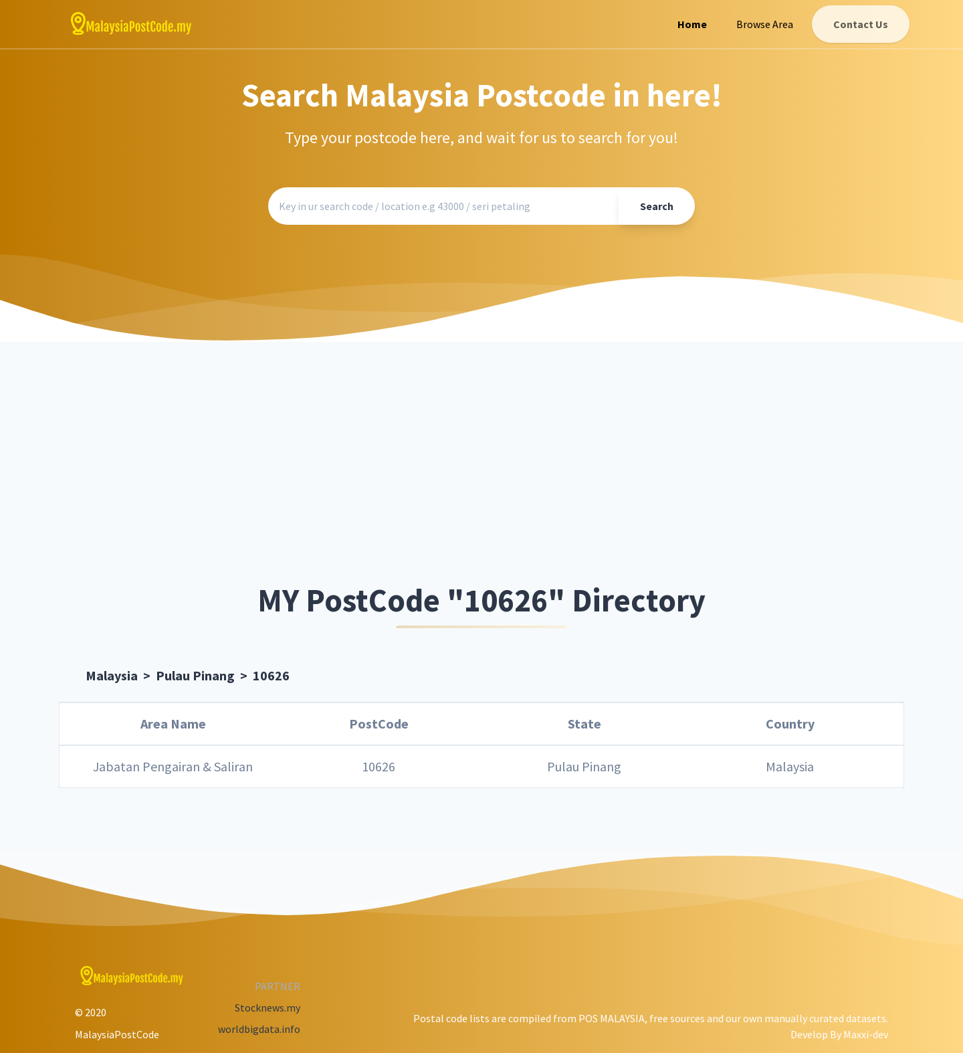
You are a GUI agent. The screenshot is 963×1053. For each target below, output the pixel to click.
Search (656, 206)
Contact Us (860, 24)
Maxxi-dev (865, 1034)
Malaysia (112, 675)
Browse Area (764, 24)
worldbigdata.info (259, 1029)
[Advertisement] (481, 463)
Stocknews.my (267, 1007)
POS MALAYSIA (611, 1018)
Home (692, 24)
